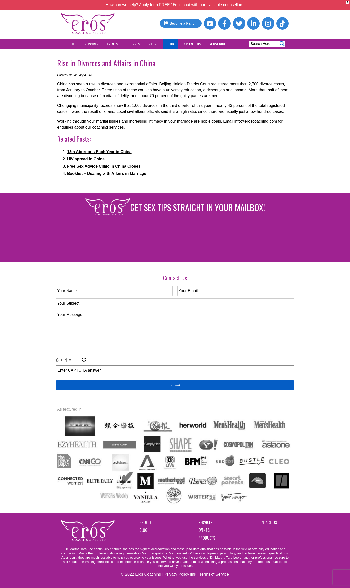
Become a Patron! (180, 23)
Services (91, 43)
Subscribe (217, 43)
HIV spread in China (86, 159)
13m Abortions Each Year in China (99, 152)
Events (112, 43)
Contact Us (192, 43)
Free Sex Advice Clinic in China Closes (103, 166)
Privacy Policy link (180, 574)
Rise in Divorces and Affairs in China (106, 63)
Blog (170, 43)
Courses (133, 43)
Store (153, 43)
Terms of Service (214, 574)
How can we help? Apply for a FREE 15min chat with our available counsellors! (175, 5)
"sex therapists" (153, 553)
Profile (70, 43)
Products (206, 538)
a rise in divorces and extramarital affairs (121, 84)
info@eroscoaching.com (256, 121)
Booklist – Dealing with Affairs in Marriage (106, 173)
